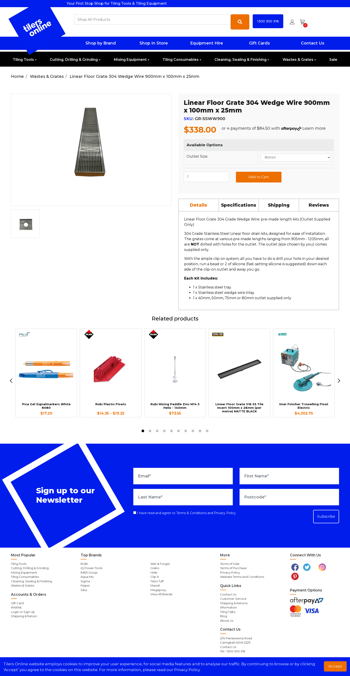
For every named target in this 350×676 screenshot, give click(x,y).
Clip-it (154, 577)
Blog (223, 616)
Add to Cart (258, 177)
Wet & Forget (160, 564)
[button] (292, 22)
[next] (338, 380)
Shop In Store (154, 43)
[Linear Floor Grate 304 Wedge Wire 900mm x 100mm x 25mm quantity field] (206, 177)
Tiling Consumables (180, 59)
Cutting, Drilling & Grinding (74, 59)
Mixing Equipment (130, 59)
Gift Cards (259, 43)
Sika (84, 590)
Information (228, 607)
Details (198, 205)
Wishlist (16, 607)
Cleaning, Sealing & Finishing (241, 59)
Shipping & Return (24, 616)
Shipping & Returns (234, 603)
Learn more (314, 128)
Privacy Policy (225, 513)
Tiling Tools (23, 59)
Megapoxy (158, 590)
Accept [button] (335, 666)
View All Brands (161, 594)
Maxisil (155, 585)
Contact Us (312, 43)
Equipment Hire (206, 43)
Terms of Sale (230, 564)
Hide (153, 572)
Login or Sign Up (23, 612)
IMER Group (89, 572)
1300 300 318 (268, 21)
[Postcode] (289, 497)
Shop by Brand (100, 43)
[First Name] (289, 476)
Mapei (85, 585)
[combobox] (152, 19)
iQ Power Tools (91, 568)
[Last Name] (183, 497)
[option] (25, 224)
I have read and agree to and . (184, 513)
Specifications (238, 205)
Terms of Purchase (233, 568)
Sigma (85, 581)
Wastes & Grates (298, 59)
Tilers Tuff (157, 581)
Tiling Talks (227, 612)
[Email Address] (183, 476)
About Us (226, 620)
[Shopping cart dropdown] (304, 22)
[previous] (11, 380)
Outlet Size (197, 156)
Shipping (279, 205)
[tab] (199, 205)
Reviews (319, 205)
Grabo (154, 568)
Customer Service (233, 598)
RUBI (84, 564)
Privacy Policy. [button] (187, 670)
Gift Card (17, 603)
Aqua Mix (87, 577)
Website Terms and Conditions (242, 577)
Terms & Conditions (191, 513)
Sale (333, 59)
